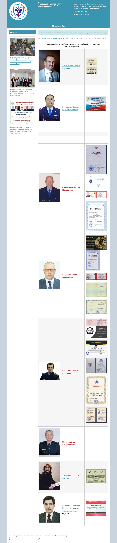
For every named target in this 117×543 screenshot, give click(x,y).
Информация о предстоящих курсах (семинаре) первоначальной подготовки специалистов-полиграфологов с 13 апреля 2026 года (22, 51)
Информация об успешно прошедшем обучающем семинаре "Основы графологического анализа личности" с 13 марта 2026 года (22, 82)
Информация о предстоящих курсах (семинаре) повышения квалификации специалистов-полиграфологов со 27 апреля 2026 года (22, 117)
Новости (14, 32)
